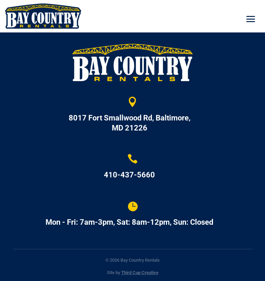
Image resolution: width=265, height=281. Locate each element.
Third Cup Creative (139, 272)
